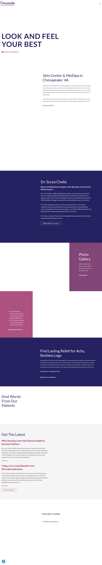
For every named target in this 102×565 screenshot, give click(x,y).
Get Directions (53, 562)
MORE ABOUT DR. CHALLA (51, 223)
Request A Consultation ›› (10, 52)
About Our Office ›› (49, 105)
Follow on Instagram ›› (51, 521)
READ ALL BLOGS (9, 490)
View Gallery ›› (83, 275)
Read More (5, 460)
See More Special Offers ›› (15, 329)
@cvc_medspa (54, 514)
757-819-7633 (53, 559)
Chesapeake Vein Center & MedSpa (59, 85)
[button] (11, 52)
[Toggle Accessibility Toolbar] (3, 561)
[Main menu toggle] (100, 3)
